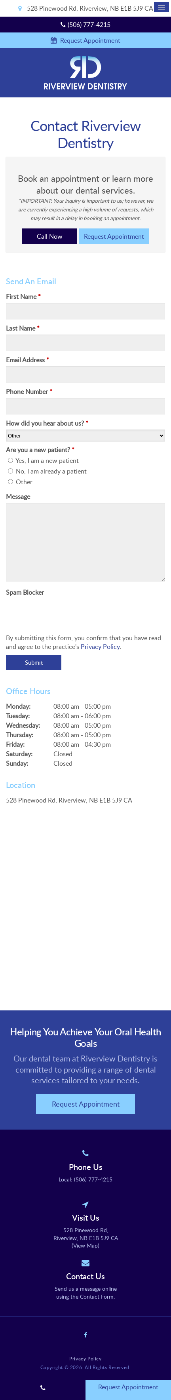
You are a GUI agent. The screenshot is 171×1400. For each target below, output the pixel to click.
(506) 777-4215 (89, 24)
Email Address (27, 360)
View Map (85, 1245)
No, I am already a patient (47, 471)
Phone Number (29, 391)
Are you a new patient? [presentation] (40, 449)
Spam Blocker (25, 592)
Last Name (23, 328)
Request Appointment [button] (89, 40)
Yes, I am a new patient (43, 460)
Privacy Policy (100, 646)
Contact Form (97, 1296)
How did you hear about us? (47, 423)
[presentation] (52, 610)
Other (20, 481)
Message (18, 496)
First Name (23, 296)
